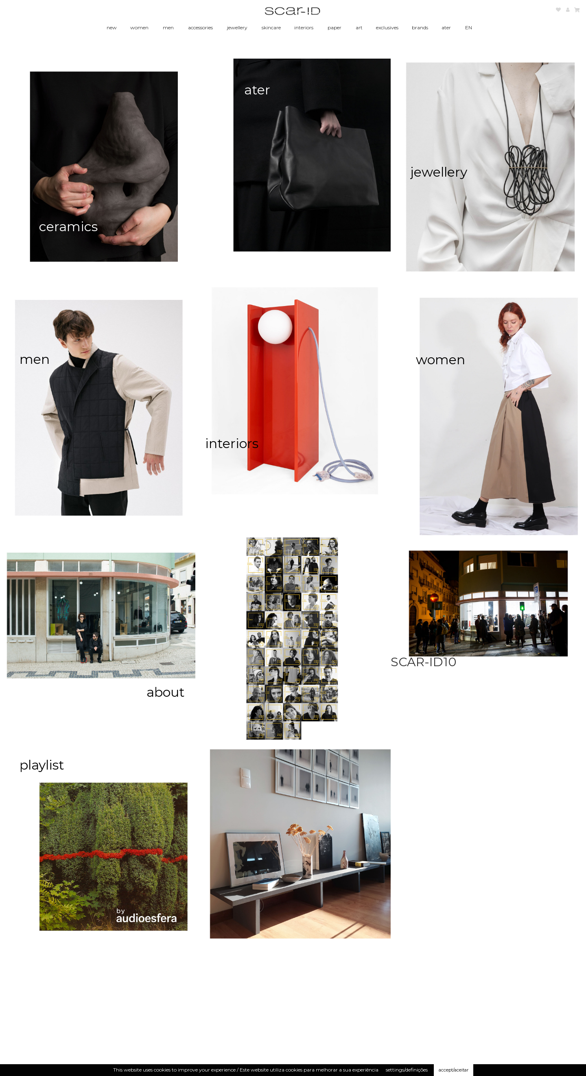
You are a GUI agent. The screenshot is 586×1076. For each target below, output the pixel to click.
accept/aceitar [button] (453, 1070)
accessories (200, 27)
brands (420, 27)
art (359, 27)
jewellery (237, 27)
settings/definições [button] (407, 1070)
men (168, 27)
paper (334, 27)
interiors (303, 27)
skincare (271, 27)
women (139, 27)
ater (446, 27)
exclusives (387, 27)
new (112, 27)
